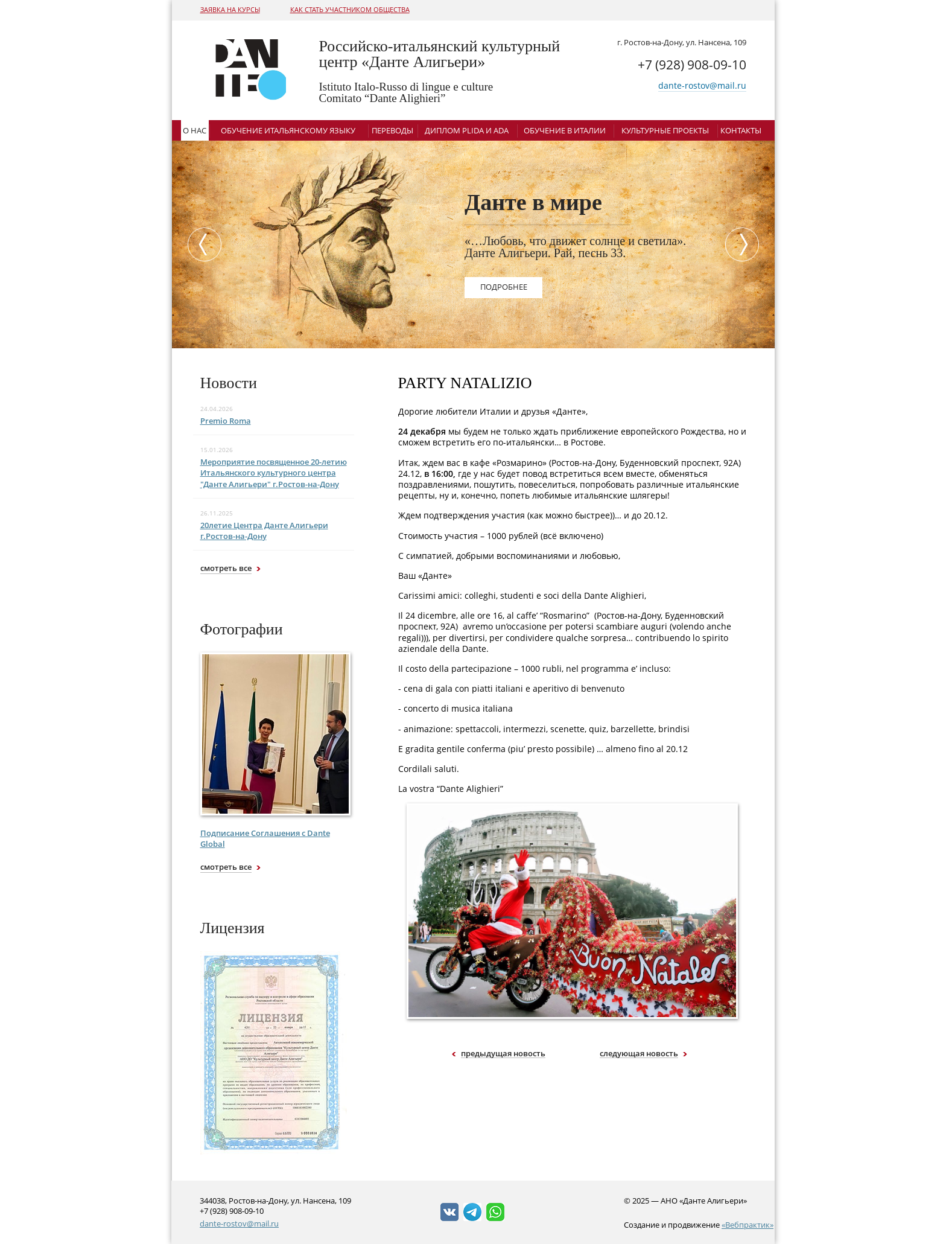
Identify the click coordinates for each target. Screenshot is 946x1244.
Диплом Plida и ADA (467, 130)
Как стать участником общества (350, 9)
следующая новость (639, 1054)
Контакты (740, 130)
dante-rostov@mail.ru (702, 85)
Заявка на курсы (230, 9)
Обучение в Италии (565, 130)
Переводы (392, 130)
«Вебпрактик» (747, 1224)
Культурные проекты (665, 130)
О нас (194, 130)
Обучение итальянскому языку (288, 130)
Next (745, 244)
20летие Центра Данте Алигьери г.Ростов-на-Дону (264, 530)
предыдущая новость (503, 1054)
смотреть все (226, 568)
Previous (201, 244)
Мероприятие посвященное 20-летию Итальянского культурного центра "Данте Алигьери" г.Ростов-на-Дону (273, 472)
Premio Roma (225, 420)
